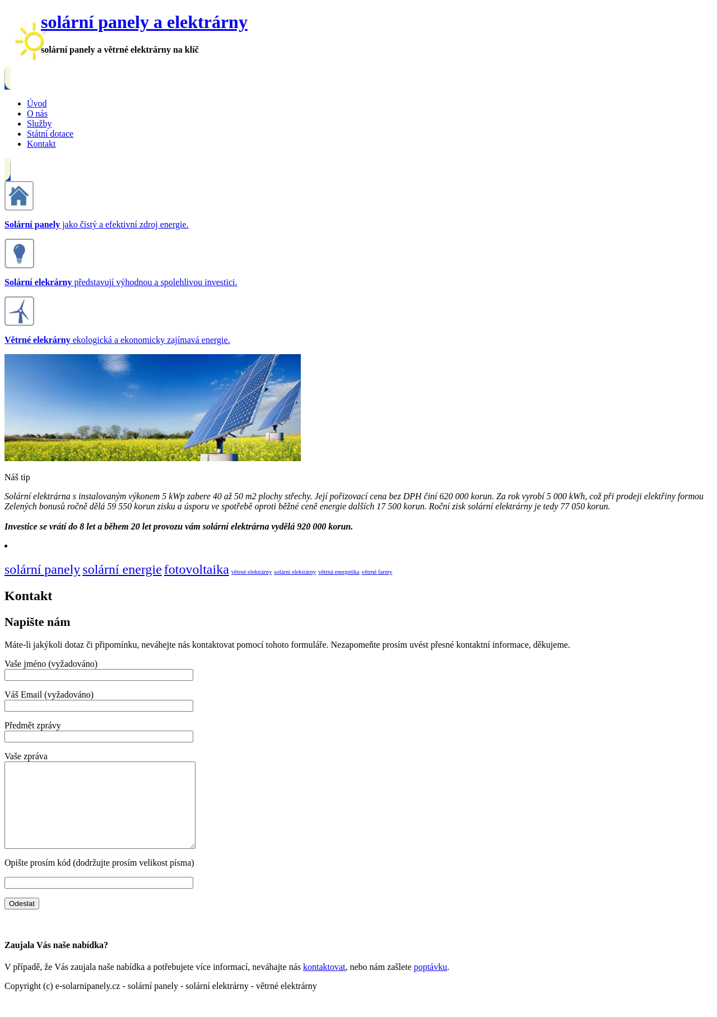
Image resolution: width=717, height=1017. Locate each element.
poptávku (431, 983)
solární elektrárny (295, 572)
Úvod (37, 103)
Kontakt (41, 143)
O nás (37, 113)
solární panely (42, 569)
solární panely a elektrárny (144, 22)
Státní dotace (50, 133)
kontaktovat (324, 983)
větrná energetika (338, 572)
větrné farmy (377, 572)
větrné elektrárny (251, 572)
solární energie (122, 569)
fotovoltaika (196, 569)
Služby (39, 123)
